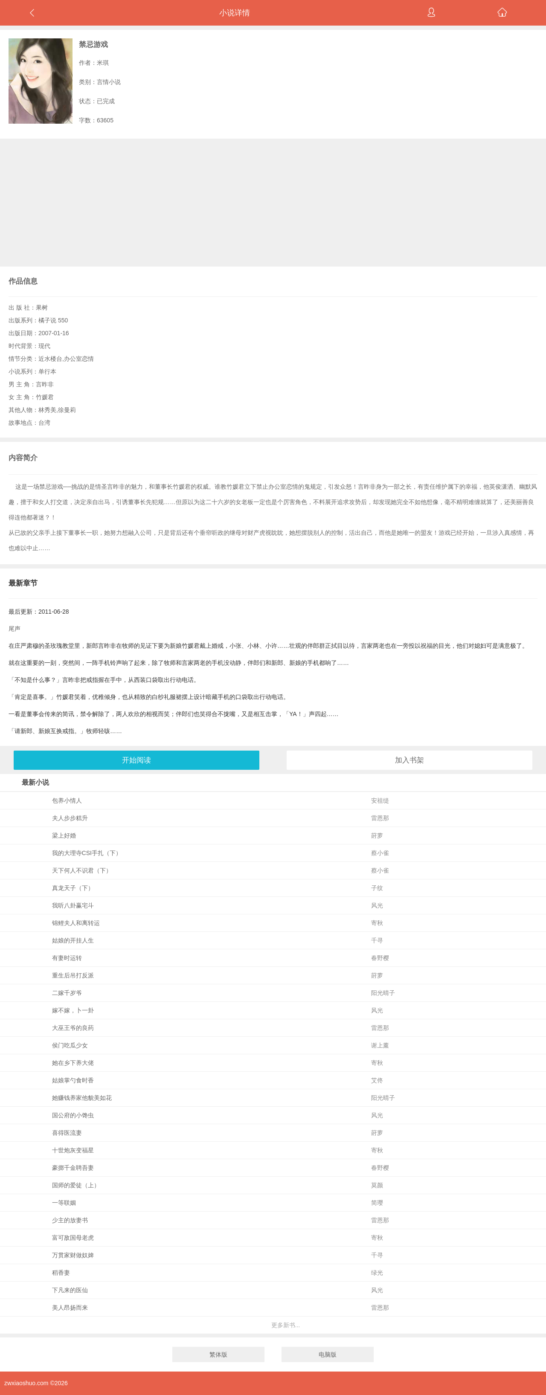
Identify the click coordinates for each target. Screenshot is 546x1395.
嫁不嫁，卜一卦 (73, 1010)
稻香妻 (61, 1272)
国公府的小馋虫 (73, 1115)
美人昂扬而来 (70, 1307)
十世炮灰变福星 (73, 1150)
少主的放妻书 (70, 1220)
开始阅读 (136, 760)
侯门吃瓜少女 (70, 1045)
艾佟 (377, 1080)
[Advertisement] (273, 202)
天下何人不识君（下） (82, 870)
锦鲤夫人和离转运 (76, 922)
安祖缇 (380, 800)
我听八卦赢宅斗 (73, 905)
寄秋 (377, 922)
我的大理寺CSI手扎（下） (87, 853)
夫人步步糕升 (70, 818)
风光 (377, 905)
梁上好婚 (64, 835)
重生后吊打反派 (73, 975)
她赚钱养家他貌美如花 (82, 1097)
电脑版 (328, 1354)
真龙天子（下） (73, 888)
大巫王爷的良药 (73, 1027)
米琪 (103, 62)
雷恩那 (380, 818)
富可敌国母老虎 (73, 1237)
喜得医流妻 (67, 1132)
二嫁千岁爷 (67, 992)
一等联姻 (64, 1202)
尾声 (14, 628)
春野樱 (380, 957)
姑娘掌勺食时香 (73, 1080)
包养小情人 (67, 800)
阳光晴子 (383, 992)
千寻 (377, 940)
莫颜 (377, 1185)
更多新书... (285, 1325)
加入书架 (409, 760)
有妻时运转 (67, 957)
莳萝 (377, 835)
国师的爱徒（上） (76, 1185)
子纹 (377, 888)
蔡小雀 (380, 853)
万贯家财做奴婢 (73, 1255)
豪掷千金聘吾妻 (73, 1167)
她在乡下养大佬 (73, 1062)
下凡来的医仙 (70, 1290)
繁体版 (218, 1354)
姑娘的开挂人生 (73, 940)
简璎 (377, 1202)
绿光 (377, 1272)
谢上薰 (380, 1045)
